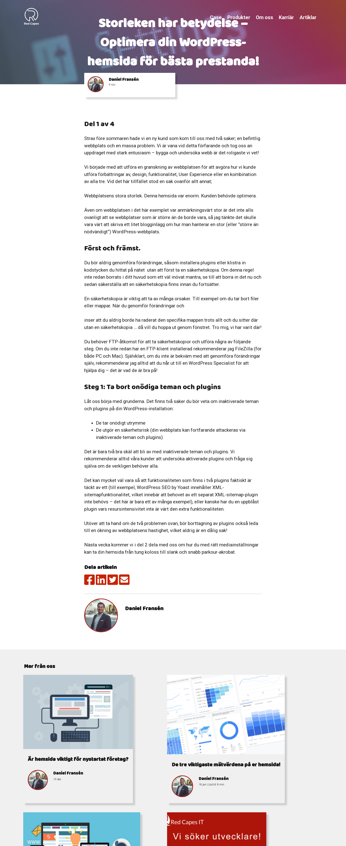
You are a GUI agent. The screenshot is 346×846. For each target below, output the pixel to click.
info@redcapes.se (156, 824)
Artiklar (308, 17)
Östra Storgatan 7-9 (242, 824)
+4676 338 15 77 (171, 819)
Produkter (238, 17)
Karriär (286, 17)
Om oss (264, 17)
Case (216, 17)
